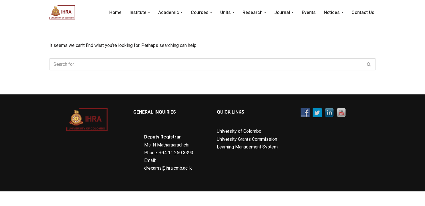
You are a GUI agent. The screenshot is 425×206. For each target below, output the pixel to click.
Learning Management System (247, 161)
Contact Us (362, 12)
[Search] (206, 64)
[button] (147, 12)
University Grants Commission (247, 153)
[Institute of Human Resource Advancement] (62, 12)
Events (308, 12)
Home (113, 12)
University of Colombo (239, 145)
